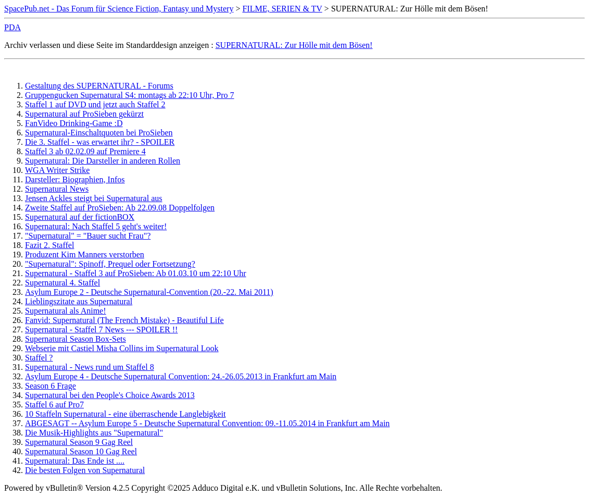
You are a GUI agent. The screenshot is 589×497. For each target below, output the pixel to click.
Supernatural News (57, 188)
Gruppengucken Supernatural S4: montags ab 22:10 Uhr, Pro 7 (129, 95)
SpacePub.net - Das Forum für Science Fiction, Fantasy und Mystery (118, 8)
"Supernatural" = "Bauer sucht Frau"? (88, 235)
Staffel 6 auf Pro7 (54, 404)
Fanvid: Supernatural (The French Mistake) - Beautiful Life (124, 320)
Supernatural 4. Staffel (62, 282)
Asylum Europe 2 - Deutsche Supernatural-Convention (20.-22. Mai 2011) (149, 292)
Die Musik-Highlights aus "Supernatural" (94, 432)
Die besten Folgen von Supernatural (85, 470)
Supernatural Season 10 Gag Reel (81, 451)
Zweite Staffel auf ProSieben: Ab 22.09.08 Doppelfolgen (120, 207)
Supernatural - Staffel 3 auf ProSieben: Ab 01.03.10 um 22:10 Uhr (135, 273)
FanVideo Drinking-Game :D (73, 123)
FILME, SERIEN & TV (282, 8)
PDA (12, 27)
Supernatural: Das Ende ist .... (74, 460)
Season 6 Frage (50, 385)
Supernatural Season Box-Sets (75, 338)
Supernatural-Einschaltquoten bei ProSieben (98, 132)
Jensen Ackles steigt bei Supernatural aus (93, 198)
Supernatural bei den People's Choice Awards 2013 (110, 395)
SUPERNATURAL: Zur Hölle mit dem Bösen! (294, 45)
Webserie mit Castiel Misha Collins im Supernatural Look (122, 348)
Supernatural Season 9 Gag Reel (79, 442)
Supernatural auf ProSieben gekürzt (84, 113)
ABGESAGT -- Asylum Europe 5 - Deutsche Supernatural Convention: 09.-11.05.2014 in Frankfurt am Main (207, 423)
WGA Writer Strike (57, 170)
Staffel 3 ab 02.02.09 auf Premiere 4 (85, 151)
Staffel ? (39, 357)
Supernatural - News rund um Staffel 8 (89, 367)
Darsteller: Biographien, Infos (75, 179)
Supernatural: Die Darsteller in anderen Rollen (102, 160)
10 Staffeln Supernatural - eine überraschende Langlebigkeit (125, 413)
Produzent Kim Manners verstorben (84, 254)
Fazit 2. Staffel (49, 245)
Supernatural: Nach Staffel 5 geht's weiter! (96, 226)
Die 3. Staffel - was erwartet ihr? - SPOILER (99, 142)
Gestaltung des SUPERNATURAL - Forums (99, 85)
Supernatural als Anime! (65, 310)
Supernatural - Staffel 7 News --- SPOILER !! (101, 329)
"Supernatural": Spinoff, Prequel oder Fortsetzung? (110, 263)
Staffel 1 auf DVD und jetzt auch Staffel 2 (95, 104)
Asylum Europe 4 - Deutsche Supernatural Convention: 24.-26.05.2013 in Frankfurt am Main (180, 376)
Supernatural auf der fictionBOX (79, 217)
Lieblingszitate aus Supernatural (78, 301)
